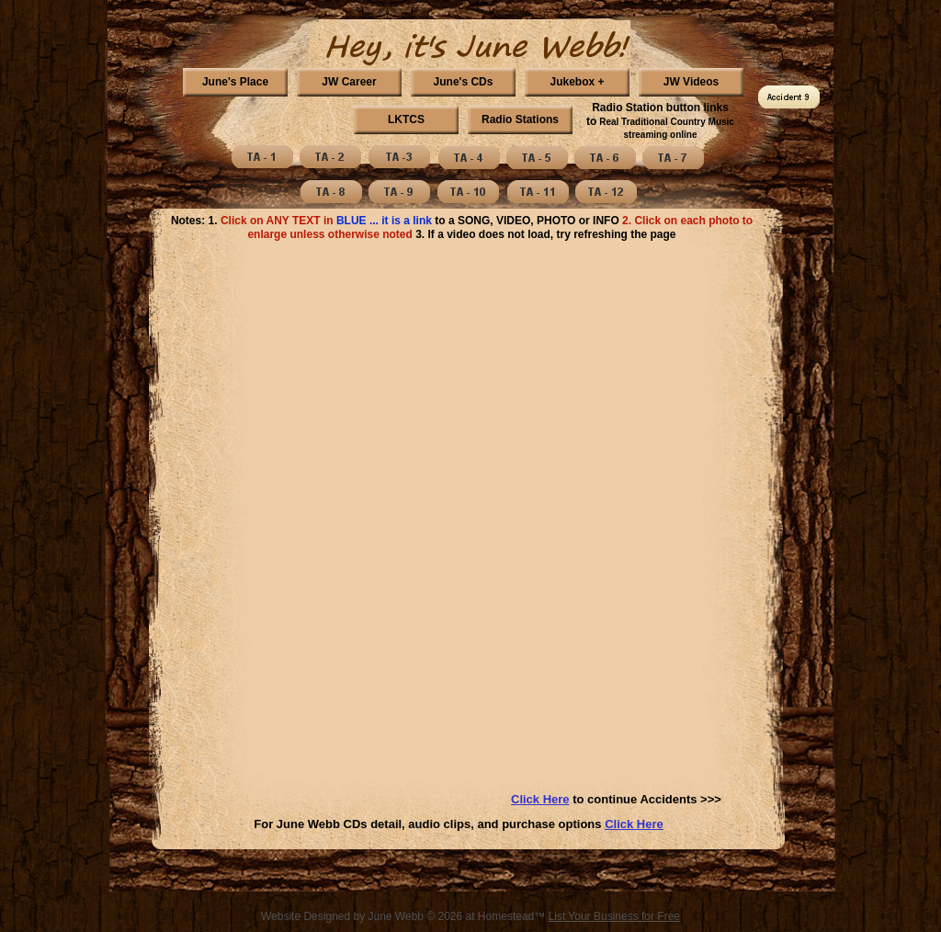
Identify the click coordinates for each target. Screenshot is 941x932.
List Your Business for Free (614, 916)
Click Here (634, 824)
